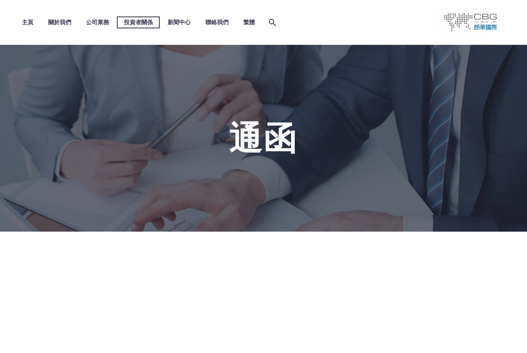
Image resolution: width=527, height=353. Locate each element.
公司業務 (97, 22)
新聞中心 (179, 22)
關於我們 (59, 22)
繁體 (249, 22)
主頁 (27, 22)
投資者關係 (138, 22)
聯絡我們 (217, 22)
